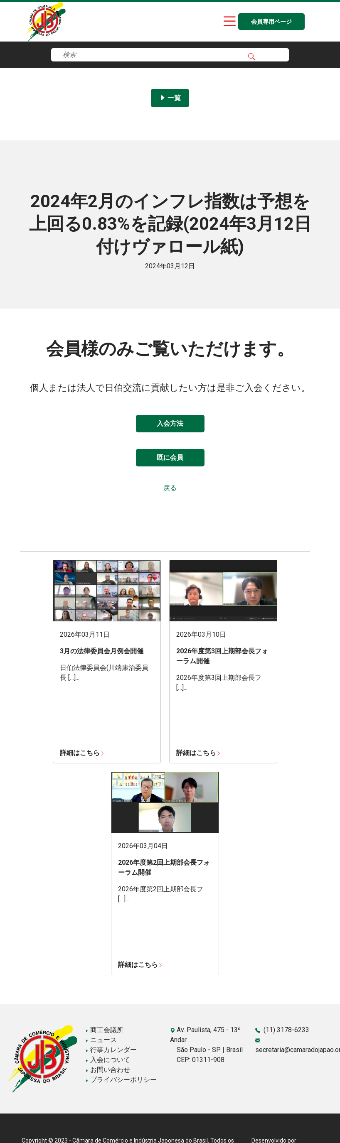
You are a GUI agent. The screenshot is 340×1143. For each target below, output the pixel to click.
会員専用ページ (271, 21)
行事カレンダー (111, 1050)
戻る (170, 488)
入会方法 (170, 423)
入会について (107, 1060)
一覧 (170, 98)
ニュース (101, 1040)
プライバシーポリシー (121, 1080)
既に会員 (170, 457)
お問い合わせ (107, 1070)
